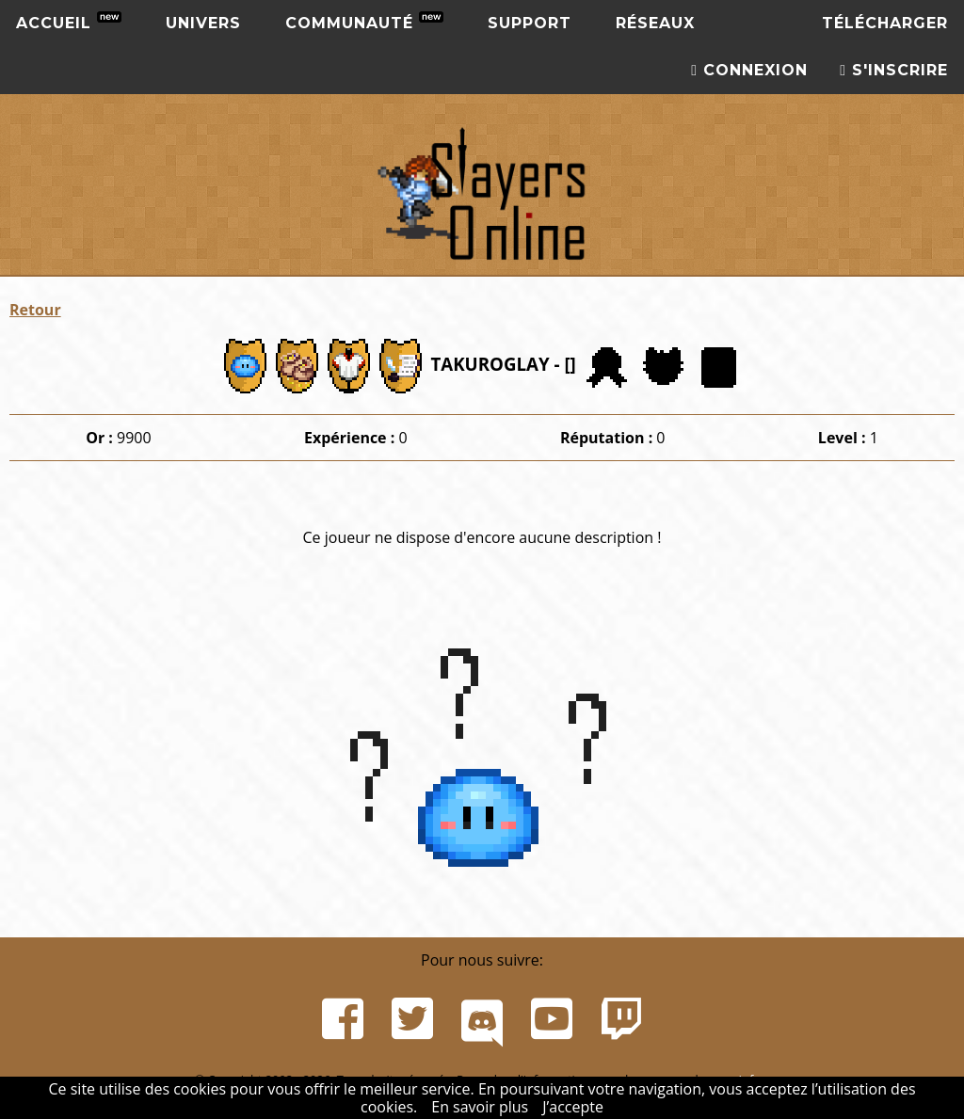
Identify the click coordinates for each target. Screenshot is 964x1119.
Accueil (68, 21)
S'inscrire (894, 70)
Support (529, 23)
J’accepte (572, 1106)
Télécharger (885, 23)
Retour (35, 309)
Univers (203, 23)
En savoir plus (479, 1106)
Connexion (749, 70)
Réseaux (655, 23)
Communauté (364, 21)
